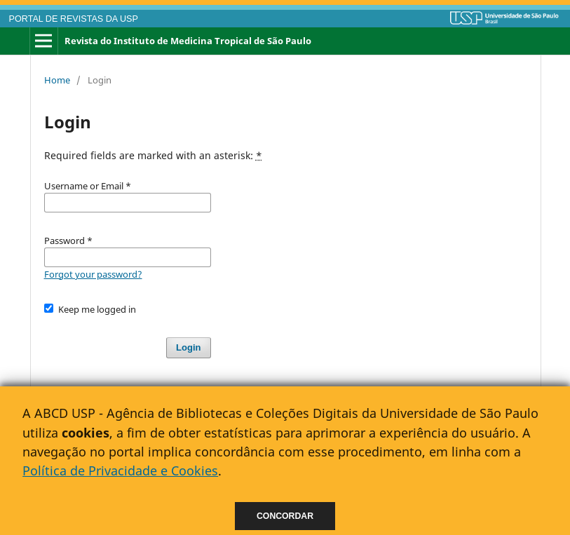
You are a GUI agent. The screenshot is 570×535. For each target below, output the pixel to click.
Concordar (285, 516)
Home (57, 80)
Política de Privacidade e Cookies (120, 470)
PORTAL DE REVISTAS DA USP (73, 19)
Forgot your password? (93, 274)
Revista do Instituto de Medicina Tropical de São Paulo (188, 40)
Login (188, 347)
